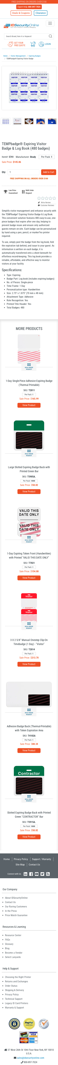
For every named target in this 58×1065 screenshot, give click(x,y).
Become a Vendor (13, 952)
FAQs (7, 939)
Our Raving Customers (16, 906)
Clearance (41, 12)
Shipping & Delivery (14, 990)
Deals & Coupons (21, 12)
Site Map (20, 864)
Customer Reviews (46, 205)
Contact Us (34, 864)
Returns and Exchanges (16, 981)
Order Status (11, 985)
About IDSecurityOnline (16, 897)
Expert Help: (29, 7)
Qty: (4, 172)
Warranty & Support (14, 1007)
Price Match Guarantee (16, 915)
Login (45, 44)
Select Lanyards (13, 957)
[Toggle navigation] (50, 23)
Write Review (44, 203)
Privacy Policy (21, 859)
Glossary (9, 944)
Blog (7, 948)
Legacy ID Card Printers (16, 1003)
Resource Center (13, 935)
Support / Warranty (41, 859)
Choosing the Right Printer (18, 977)
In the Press (11, 911)
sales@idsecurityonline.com (30, 1057)
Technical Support (13, 998)
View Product (28, 405)
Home (6, 859)
